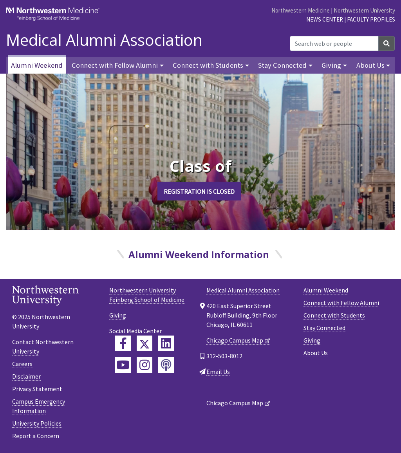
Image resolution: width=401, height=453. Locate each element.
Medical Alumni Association (104, 40)
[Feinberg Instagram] (144, 365)
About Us (315, 353)
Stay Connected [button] (282, 65)
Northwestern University (364, 10)
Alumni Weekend (37, 65)
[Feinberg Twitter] (144, 343)
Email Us (218, 371)
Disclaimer (26, 376)
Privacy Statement (37, 389)
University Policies (36, 423)
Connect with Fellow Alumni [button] (115, 65)
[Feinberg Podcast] (166, 365)
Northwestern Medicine (300, 10)
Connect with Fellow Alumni (341, 303)
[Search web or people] (334, 43)
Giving (311, 340)
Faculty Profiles (371, 19)
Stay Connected (324, 328)
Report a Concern (35, 436)
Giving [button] (331, 65)
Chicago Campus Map (234, 340)
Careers (22, 364)
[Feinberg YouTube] (123, 365)
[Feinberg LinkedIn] (166, 343)
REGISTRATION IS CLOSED (199, 191)
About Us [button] (370, 65)
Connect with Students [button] (208, 65)
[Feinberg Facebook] (123, 343)
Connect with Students (334, 315)
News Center (324, 19)
